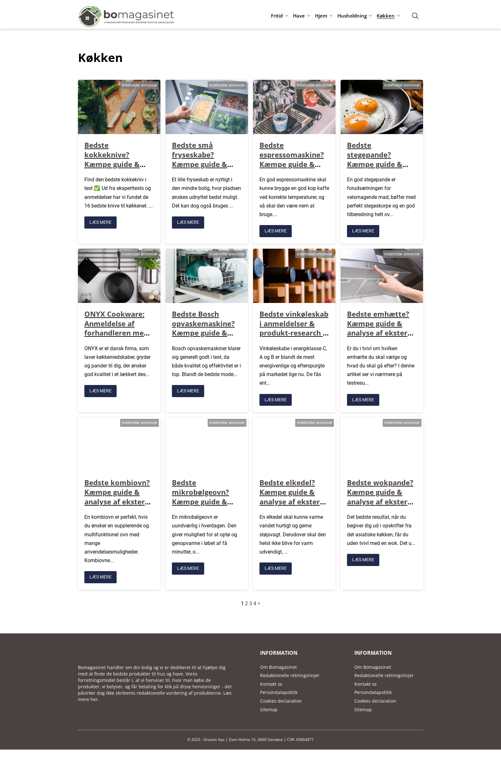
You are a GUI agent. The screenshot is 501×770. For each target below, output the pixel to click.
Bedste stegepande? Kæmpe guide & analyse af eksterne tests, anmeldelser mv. (381, 168)
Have (299, 15)
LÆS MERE (100, 221)
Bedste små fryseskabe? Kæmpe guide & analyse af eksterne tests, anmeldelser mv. (206, 168)
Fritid (277, 15)
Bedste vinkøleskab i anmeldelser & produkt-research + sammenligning (293, 327)
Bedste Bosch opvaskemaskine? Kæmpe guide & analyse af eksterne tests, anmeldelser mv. (206, 337)
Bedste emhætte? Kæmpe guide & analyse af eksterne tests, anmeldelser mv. (381, 332)
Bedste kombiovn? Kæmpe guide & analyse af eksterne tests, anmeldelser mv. (118, 500)
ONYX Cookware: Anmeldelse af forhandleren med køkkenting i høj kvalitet (116, 332)
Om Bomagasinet (278, 666)
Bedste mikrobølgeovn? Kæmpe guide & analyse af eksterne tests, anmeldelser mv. (206, 505)
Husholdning (352, 15)
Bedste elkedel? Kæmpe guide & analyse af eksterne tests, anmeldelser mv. (293, 500)
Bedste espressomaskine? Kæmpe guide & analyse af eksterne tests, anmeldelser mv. (293, 168)
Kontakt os (271, 683)
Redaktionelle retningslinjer (290, 674)
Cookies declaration (281, 700)
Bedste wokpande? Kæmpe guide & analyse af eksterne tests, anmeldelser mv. (381, 500)
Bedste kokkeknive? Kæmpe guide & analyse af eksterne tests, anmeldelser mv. (118, 168)
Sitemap (269, 708)
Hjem (321, 15)
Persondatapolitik (278, 691)
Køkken (386, 15)
